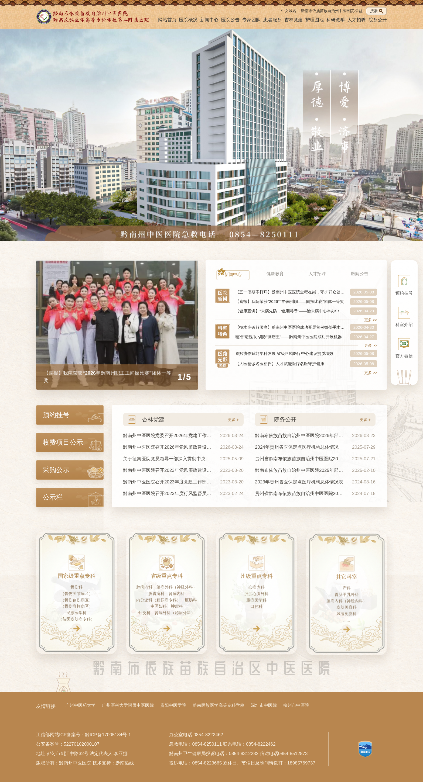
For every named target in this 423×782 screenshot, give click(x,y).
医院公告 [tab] (359, 273)
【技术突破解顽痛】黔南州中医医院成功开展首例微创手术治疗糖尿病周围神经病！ (290, 327)
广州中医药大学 (80, 705)
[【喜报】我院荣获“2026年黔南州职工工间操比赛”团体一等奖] (117, 325)
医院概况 (188, 19)
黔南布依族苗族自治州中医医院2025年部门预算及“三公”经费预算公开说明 (299, 470)
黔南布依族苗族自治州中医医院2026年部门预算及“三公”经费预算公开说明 (299, 435)
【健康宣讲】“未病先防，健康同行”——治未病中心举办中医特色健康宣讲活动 (290, 311)
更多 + (233, 419)
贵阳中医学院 (173, 705)
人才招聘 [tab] (317, 273)
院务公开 (378, 19)
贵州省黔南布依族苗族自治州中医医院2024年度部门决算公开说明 (299, 458)
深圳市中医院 (264, 705)
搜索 (377, 11)
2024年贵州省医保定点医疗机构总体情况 (297, 447)
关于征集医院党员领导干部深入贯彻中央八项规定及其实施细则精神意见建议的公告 (167, 458)
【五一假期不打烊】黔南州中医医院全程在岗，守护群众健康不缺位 (290, 292)
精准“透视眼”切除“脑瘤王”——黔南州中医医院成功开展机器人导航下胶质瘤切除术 (290, 336)
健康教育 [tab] (275, 273)
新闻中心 (209, 19)
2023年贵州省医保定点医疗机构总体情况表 (299, 482)
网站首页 (167, 19)
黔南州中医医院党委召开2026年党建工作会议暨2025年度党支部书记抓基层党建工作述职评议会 (167, 435)
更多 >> (370, 320)
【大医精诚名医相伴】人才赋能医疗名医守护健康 (279, 363)
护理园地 (314, 19)
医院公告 (230, 19)
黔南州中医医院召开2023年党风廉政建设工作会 (167, 470)
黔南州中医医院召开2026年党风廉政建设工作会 (167, 447)
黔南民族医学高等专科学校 (218, 705)
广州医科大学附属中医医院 (128, 705)
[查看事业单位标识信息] (365, 749)
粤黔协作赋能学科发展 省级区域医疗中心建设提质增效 (284, 353)
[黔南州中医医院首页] (93, 16)
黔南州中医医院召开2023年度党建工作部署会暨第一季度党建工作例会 (167, 482)
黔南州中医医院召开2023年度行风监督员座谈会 (167, 493)
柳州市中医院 (296, 705)
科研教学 (335, 19)
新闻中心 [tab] (233, 274)
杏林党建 (293, 19)
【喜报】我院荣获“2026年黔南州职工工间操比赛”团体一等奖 (289, 301)
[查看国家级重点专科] (76, 640)
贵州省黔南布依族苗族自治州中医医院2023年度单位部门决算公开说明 (299, 493)
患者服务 (272, 19)
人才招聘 (356, 19)
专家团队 (251, 19)
